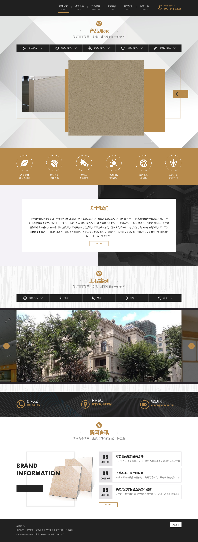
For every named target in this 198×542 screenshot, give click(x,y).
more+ (99, 243)
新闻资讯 (59, 530)
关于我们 (30, 530)
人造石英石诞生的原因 (129, 473)
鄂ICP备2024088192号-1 (47, 534)
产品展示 (39, 530)
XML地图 (60, 534)
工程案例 (49, 530)
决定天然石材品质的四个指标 (134, 489)
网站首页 (20, 530)
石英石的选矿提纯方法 (129, 456)
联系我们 (69, 530)
